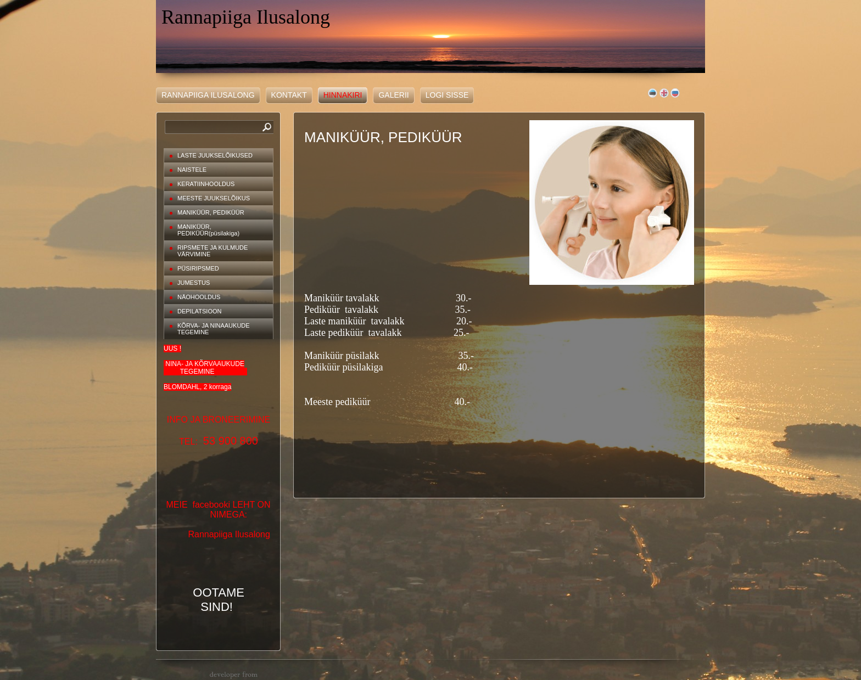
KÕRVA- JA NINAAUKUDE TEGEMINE (213, 328)
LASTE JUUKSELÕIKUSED (215, 155)
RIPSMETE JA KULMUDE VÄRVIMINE (212, 250)
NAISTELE (191, 169)
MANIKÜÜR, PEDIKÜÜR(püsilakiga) (208, 230)
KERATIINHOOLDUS (205, 184)
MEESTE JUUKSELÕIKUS (213, 198)
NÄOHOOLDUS (198, 297)
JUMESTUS (193, 282)
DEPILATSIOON (199, 311)
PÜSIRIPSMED (198, 268)
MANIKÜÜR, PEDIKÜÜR (210, 212)
